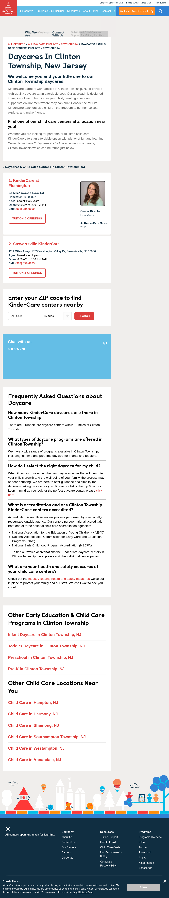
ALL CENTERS (16, 44)
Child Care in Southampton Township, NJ (47, 737)
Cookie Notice (86, 888)
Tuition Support (109, 837)
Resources (73, 11)
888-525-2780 (17, 349)
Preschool (145, 852)
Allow (143, 887)
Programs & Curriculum (50, 11)
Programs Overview (150, 837)
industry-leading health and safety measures (59, 578)
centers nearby (135, 11)
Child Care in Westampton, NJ (36, 748)
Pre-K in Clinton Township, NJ (36, 669)
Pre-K (142, 857)
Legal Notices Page (83, 892)
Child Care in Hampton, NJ (33, 702)
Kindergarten (146, 862)
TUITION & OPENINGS (27, 218)
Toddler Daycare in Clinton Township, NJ (46, 646)
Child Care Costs (110, 847)
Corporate (67, 857)
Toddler (143, 847)
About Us (67, 837)
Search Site (160, 12)
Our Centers (26, 11)
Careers (66, 852)
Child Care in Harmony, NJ (33, 714)
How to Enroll (108, 842)
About (86, 11)
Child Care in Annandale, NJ (34, 759)
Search (84, 316)
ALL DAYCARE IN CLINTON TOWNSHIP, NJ (53, 44)
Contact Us (108, 11)
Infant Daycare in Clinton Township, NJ (44, 634)
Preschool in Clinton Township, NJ (40, 657)
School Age (145, 868)
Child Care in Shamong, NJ (33, 725)
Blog (96, 11)
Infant (142, 842)
